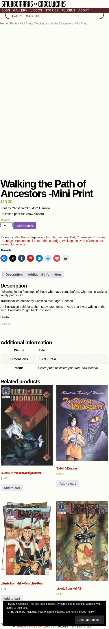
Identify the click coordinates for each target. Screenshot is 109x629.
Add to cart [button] (12, 488)
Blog (6, 10)
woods (20, 244)
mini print (33, 241)
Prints (13, 23)
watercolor (7, 244)
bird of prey (60, 237)
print (45, 241)
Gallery (20, 10)
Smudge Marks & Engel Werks (33, 6)
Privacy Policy (85, 611)
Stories (52, 10)
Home (4, 23)
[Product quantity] (6, 224)
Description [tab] (14, 274)
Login (17, 16)
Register (33, 16)
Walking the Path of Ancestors (82, 241)
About (83, 10)
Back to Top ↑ (84, 626)
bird (48, 237)
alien (41, 237)
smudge (54, 241)
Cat (72, 237)
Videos (36, 10)
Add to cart (25, 226)
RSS (72, 626)
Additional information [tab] (44, 274)
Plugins (68, 10)
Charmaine (84, 237)
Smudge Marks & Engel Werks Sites (36, 626)
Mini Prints (26, 23)
